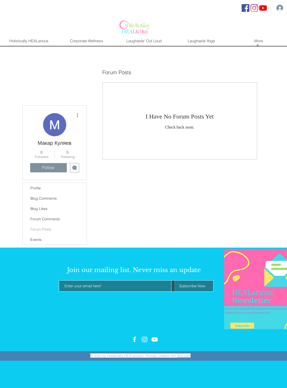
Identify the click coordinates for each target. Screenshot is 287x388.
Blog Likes (38, 208)
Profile (35, 188)
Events (36, 239)
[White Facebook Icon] (134, 339)
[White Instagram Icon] (144, 339)
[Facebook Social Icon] (245, 8)
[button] (258, 45)
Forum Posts (40, 229)
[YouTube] (263, 8)
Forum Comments (45, 219)
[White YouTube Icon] (154, 339)
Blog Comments (43, 198)
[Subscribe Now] (192, 286)
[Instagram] (254, 8)
